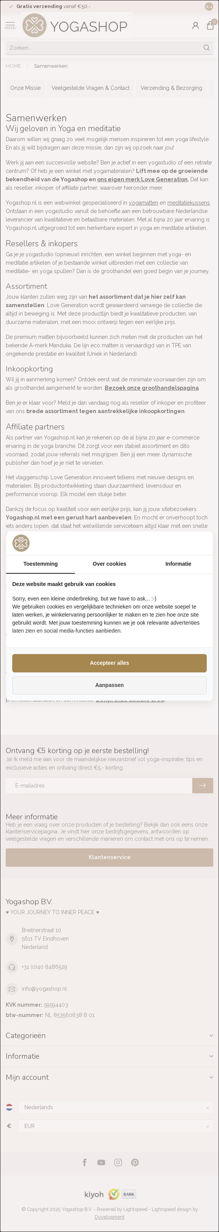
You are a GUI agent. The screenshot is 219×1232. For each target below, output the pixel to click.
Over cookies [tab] (110, 564)
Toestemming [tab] (40, 564)
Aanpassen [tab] (109, 685)
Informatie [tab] (178, 564)
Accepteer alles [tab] (109, 663)
